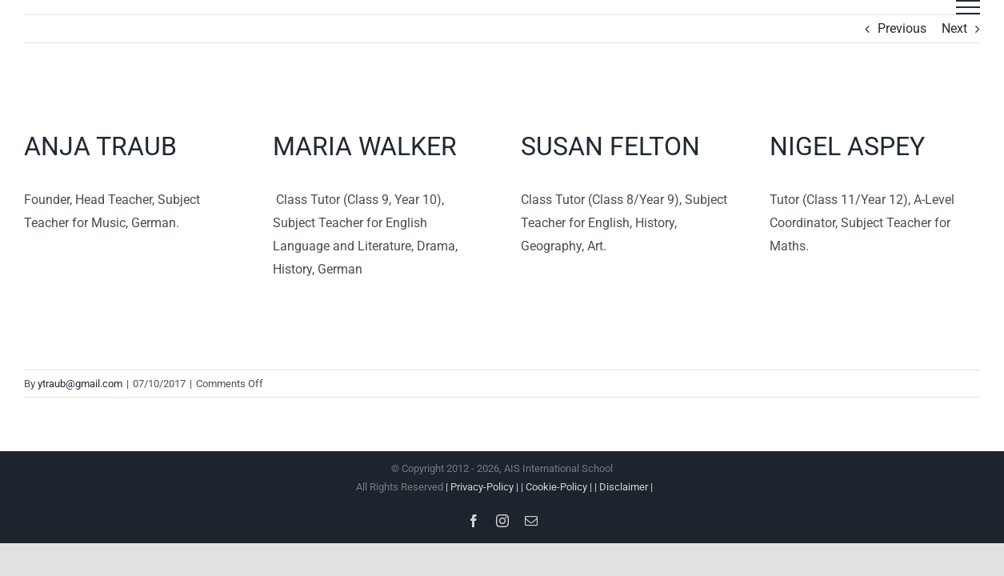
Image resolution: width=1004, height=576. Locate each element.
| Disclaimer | (623, 487)
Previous (902, 28)
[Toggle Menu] (968, 7)
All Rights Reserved (502, 487)
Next (954, 28)
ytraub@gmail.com (80, 384)
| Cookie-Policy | (557, 487)
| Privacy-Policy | (483, 487)
